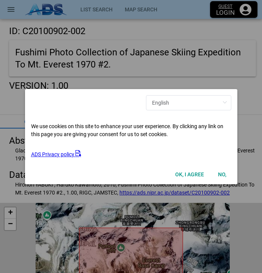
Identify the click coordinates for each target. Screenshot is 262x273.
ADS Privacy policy (56, 154)
